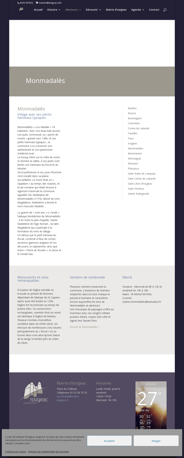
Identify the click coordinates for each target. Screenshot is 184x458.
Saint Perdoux (136, 188)
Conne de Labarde (138, 128)
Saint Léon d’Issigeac (140, 183)
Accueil (38, 9)
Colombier (134, 123)
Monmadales (135, 148)
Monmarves (135, 153)
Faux (131, 138)
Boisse (132, 113)
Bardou (132, 108)
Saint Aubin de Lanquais (142, 173)
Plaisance (133, 168)
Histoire (52, 9)
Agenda (136, 9)
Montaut (133, 163)
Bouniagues (135, 118)
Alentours (71, 9)
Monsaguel (134, 158)
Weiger (156, 441)
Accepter (109, 441)
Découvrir (92, 9)
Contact (154, 9)
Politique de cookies (15, 451)
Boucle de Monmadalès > (85, 327)
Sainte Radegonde (138, 193)
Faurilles (132, 133)
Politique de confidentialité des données (48, 451)
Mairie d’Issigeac (116, 9)
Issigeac (132, 143)
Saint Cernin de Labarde (142, 178)
